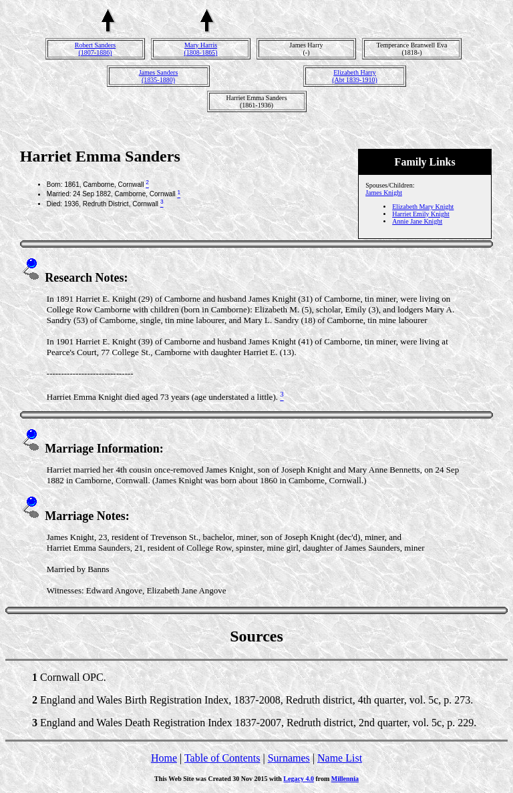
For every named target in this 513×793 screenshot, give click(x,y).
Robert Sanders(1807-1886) (95, 48)
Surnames (289, 758)
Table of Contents (222, 758)
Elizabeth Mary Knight (423, 206)
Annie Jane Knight (417, 221)
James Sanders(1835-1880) (158, 76)
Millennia (345, 778)
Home (164, 758)
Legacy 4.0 (298, 778)
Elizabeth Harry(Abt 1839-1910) (354, 76)
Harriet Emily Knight (421, 214)
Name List (339, 758)
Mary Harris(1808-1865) (201, 48)
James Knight (383, 192)
